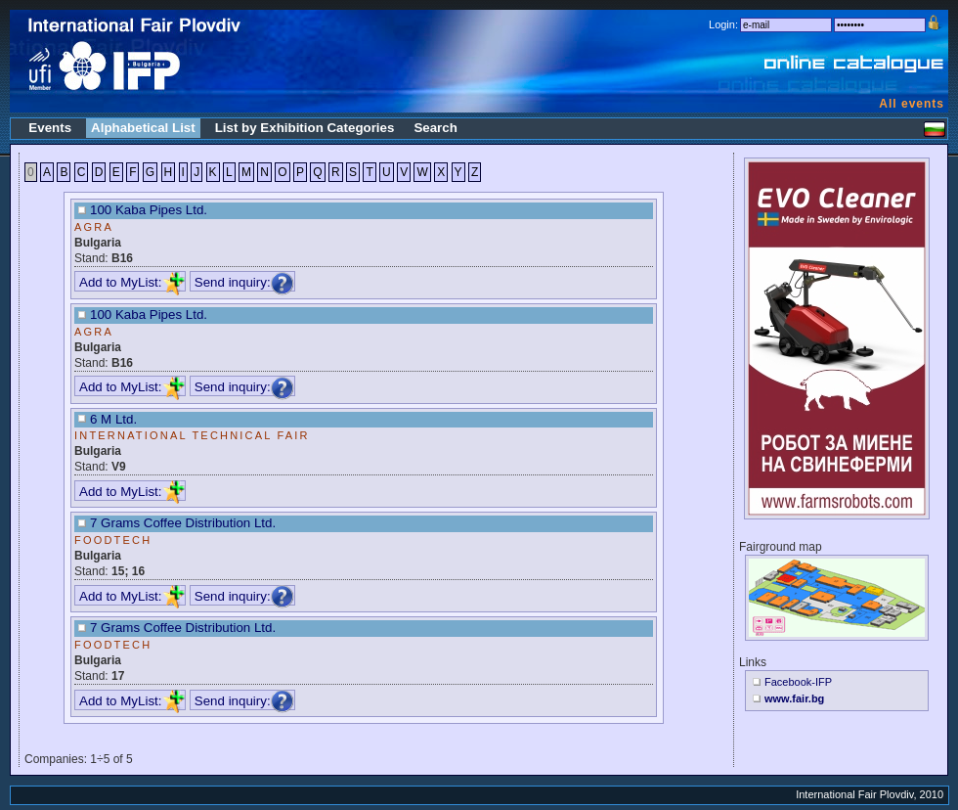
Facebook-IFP (798, 682)
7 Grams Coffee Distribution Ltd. (183, 523)
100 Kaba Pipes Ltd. (148, 209)
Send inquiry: (244, 282)
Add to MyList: (132, 282)
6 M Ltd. (113, 419)
